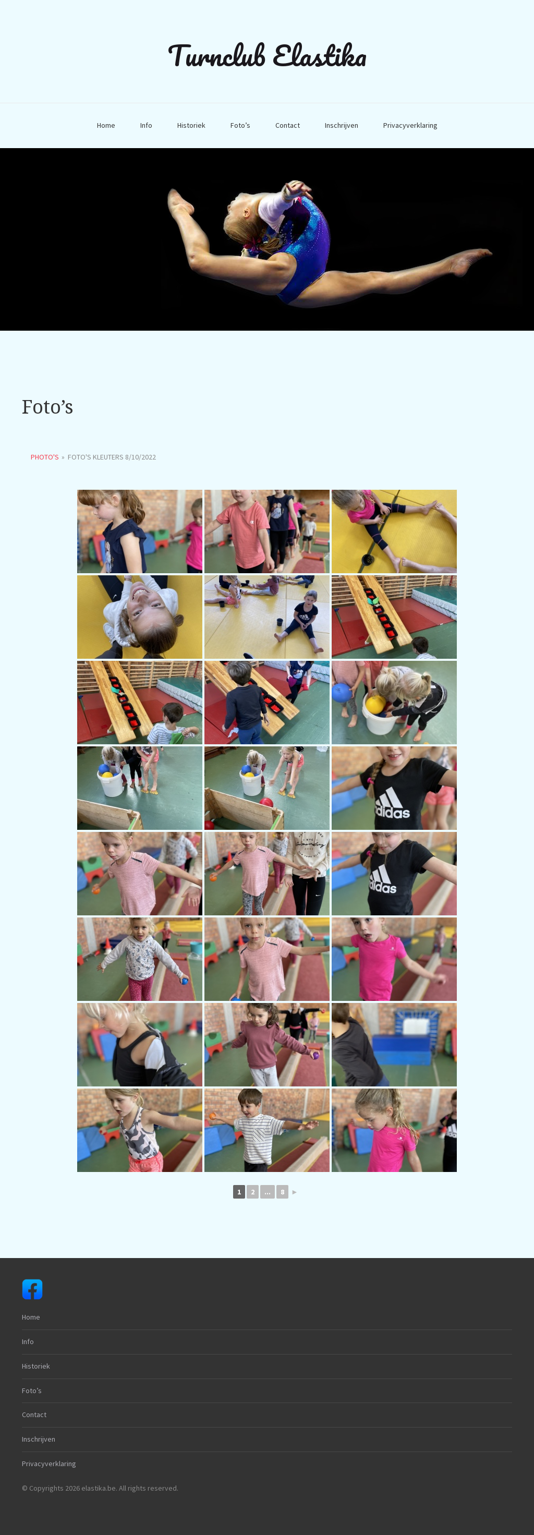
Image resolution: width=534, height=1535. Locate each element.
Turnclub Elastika (267, 55)
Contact (287, 125)
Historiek (191, 125)
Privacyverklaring (410, 125)
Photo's (45, 457)
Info (146, 125)
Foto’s (240, 125)
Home (106, 125)
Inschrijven (341, 125)
